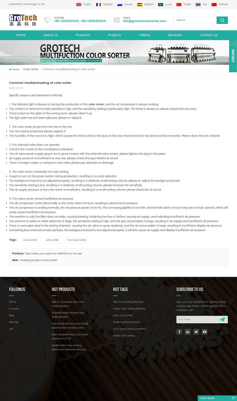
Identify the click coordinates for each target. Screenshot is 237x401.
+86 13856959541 (93, 21)
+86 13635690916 (66, 21)
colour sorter (30, 240)
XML (11, 329)
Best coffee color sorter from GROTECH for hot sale (54, 254)
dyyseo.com (122, 395)
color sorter (96, 104)
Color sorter (31, 69)
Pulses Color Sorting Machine (129, 309)
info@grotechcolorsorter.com (144, 21)
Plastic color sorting (124, 336)
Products (83, 35)
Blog (11, 315)
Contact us (209, 35)
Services (175, 35)
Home (20, 35)
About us (50, 35)
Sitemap (13, 322)
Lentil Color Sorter (123, 315)
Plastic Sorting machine (126, 322)
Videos (144, 35)
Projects (114, 35)
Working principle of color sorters (38, 260)
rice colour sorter (76, 240)
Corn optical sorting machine (129, 329)
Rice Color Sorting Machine (128, 302)
